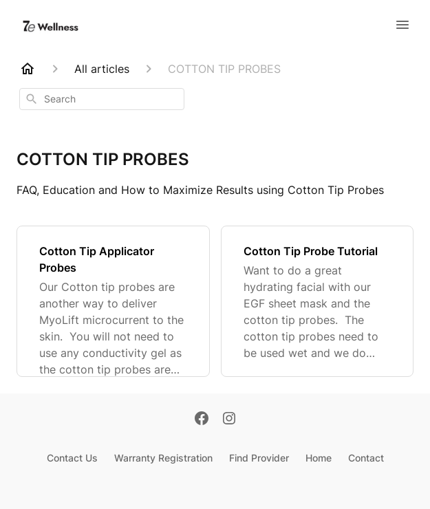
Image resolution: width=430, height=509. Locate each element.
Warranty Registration (163, 458)
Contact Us (72, 458)
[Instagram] (229, 419)
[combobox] (101, 99)
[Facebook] (201, 419)
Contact (366, 458)
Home (318, 458)
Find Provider (259, 458)
